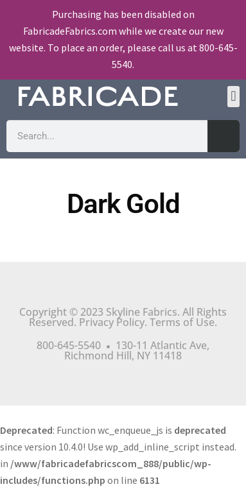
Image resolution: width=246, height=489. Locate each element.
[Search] (223, 136)
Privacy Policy (112, 322)
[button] (233, 96)
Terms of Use (182, 322)
